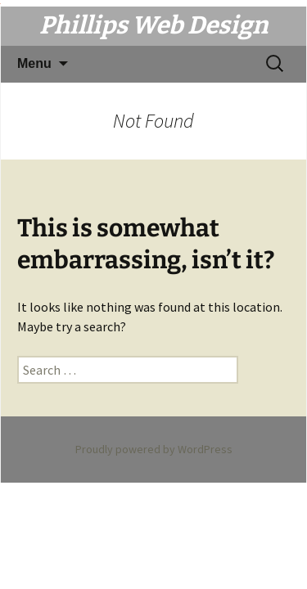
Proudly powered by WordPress (154, 449)
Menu (34, 63)
